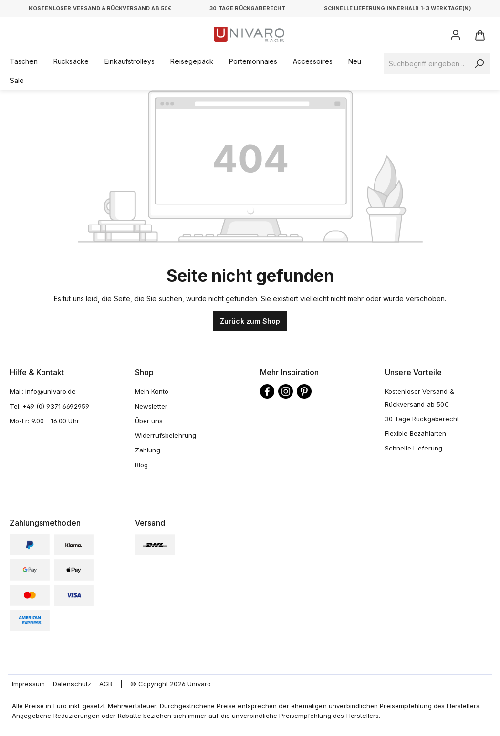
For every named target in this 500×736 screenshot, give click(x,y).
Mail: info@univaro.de (43, 391)
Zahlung (147, 450)
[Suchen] (479, 63)
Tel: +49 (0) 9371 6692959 (49, 406)
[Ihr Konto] (455, 34)
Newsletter (151, 406)
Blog (141, 465)
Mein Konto (151, 391)
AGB (105, 684)
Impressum (28, 684)
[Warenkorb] (479, 34)
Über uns (149, 421)
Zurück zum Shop (250, 321)
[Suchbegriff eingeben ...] (426, 63)
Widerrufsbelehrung (165, 435)
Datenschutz (72, 684)
